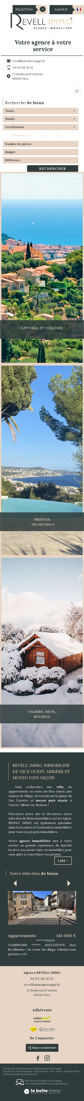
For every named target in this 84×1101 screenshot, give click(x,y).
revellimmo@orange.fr (28, 61)
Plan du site (8, 1071)
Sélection (24, 9)
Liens (52, 1071)
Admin (59, 1071)
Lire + (63, 861)
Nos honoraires (40, 1071)
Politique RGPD (71, 1071)
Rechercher (52, 168)
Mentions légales (24, 1071)
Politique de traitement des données (20, 1074)
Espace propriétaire (42, 1048)
